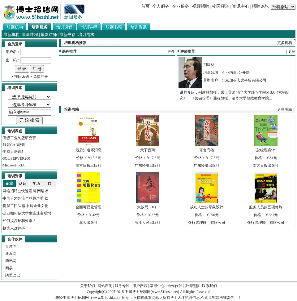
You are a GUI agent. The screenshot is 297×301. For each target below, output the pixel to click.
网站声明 (104, 286)
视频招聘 (200, 6)
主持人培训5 (13, 151)
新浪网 (10, 253)
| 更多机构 (284, 43)
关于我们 (87, 286)
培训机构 (15, 27)
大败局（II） (147, 207)
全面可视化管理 (88, 207)
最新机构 (11, 34)
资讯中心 (240, 6)
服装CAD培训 (14, 145)
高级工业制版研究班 (19, 138)
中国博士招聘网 (138, 292)
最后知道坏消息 (88, 150)
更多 (171, 51)
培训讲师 (89, 27)
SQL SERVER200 (16, 158)
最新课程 (30, 34)
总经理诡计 (265, 150)
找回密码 (21, 76)
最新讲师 (49, 34)
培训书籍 (114, 27)
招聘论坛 (260, 6)
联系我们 (209, 286)
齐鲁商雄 (206, 150)
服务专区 (122, 286)
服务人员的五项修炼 (265, 207)
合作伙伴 (174, 286)
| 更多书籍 (284, 109)
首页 (145, 6)
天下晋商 (147, 150)
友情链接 (192, 286)
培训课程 (64, 27)
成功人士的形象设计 (206, 207)
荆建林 (208, 65)
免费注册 (40, 76)
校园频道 (220, 6)
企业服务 (180, 6)
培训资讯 (139, 27)
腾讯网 (10, 261)
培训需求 (86, 34)
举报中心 (157, 286)
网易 (9, 268)
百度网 (10, 246)
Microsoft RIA (14, 165)
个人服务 (161, 6)
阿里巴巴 (12, 275)
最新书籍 (67, 34)
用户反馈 (139, 286)
